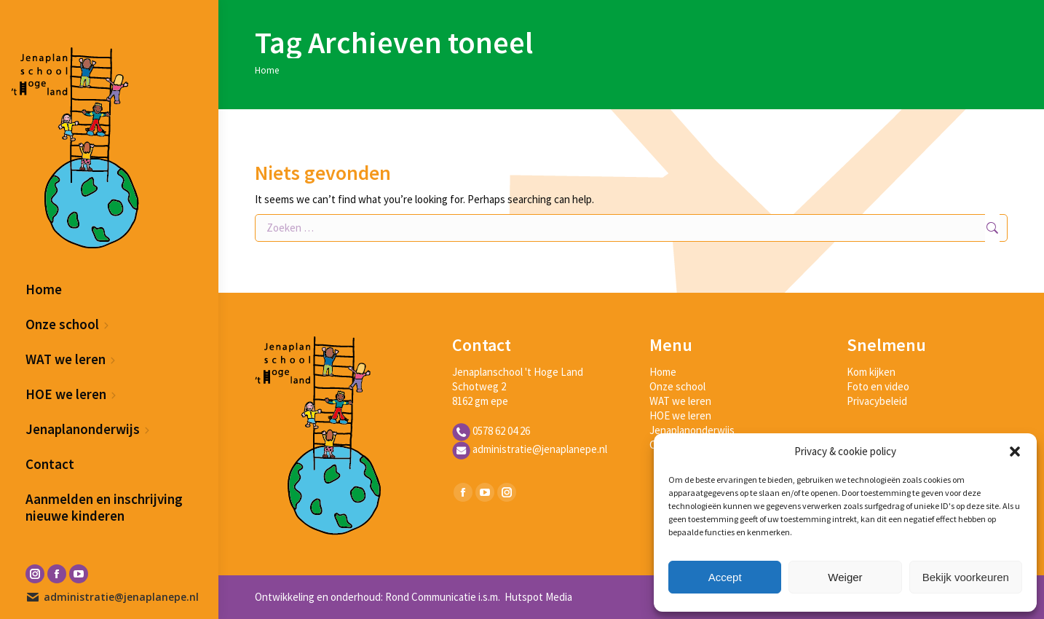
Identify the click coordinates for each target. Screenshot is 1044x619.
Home (662, 372)
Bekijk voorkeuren (965, 577)
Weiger (845, 577)
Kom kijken (871, 372)
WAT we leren (680, 401)
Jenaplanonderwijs (692, 430)
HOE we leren (680, 415)
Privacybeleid (877, 401)
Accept (725, 577)
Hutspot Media (537, 597)
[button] (1015, 451)
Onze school (677, 386)
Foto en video (878, 386)
